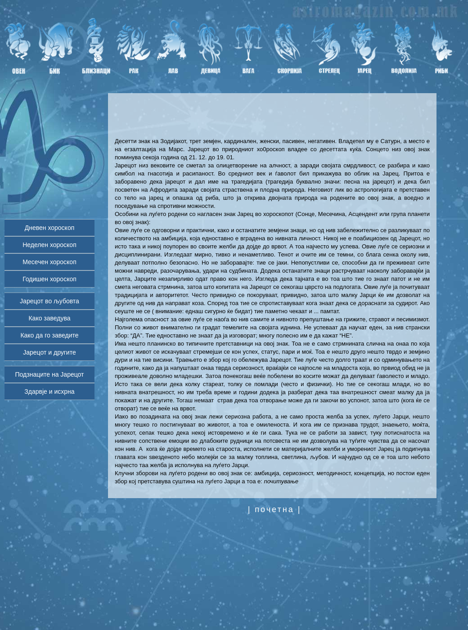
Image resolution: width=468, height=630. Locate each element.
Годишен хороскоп (49, 279)
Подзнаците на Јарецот (49, 374)
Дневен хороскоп (50, 227)
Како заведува (49, 318)
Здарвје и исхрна (49, 391)
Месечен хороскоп (49, 262)
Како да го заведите (49, 335)
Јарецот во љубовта (49, 301)
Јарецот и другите (49, 352)
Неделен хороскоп (49, 244)
